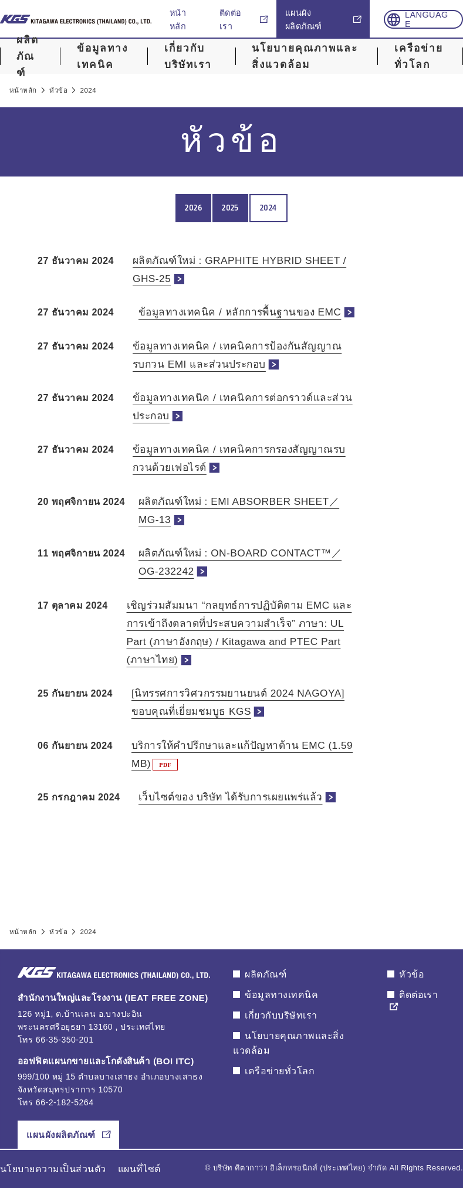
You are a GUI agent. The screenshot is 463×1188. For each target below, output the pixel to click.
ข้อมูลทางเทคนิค (102, 56)
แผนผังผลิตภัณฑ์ (303, 19)
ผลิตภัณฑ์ (27, 56)
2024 (268, 208)
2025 (230, 208)
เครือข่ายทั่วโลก (418, 56)
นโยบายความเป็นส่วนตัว (53, 1169)
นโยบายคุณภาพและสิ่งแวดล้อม (305, 56)
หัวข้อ (411, 974)
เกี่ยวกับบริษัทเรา (188, 56)
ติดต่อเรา (230, 19)
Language (426, 19)
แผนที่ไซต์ (139, 1169)
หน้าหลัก (178, 19)
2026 (193, 208)
